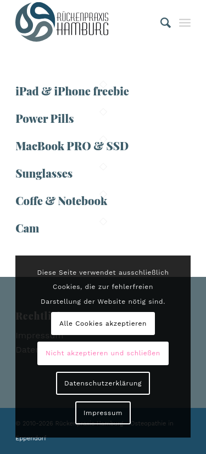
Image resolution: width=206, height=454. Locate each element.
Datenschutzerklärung (103, 383)
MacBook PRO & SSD (72, 145)
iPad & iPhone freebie (72, 90)
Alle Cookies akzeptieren (103, 323)
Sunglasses (44, 173)
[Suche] (160, 22)
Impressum (103, 413)
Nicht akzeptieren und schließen (103, 353)
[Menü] (185, 22)
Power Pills (44, 118)
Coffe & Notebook (61, 200)
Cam (27, 227)
